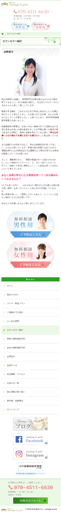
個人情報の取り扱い (16, 392)
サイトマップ (13, 409)
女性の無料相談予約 (16, 347)
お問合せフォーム (30, 500)
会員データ (12, 365)
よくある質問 (13, 321)
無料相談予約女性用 (40, 26)
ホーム (10, 286)
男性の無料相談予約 (16, 339)
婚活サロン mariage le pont (46, 509)
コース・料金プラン (16, 303)
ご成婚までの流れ (15, 312)
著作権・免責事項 (15, 401)
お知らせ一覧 (13, 383)
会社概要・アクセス (16, 374)
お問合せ (11, 356)
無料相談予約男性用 (20, 26)
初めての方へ (13, 294)
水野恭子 (8, 52)
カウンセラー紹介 (15, 330)
